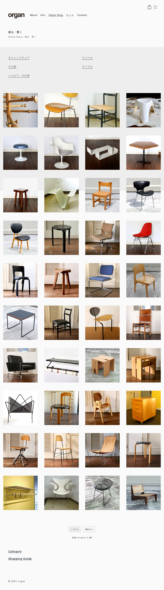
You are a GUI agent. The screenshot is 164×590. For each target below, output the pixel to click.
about (33, 15)
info (42, 15)
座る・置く (31, 37)
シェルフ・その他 (19, 75)
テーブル (87, 66)
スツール (87, 57)
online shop (56, 15)
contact (82, 15)
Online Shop (15, 37)
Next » (89, 529)
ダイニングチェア (19, 57)
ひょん (70, 15)
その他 (12, 66)
